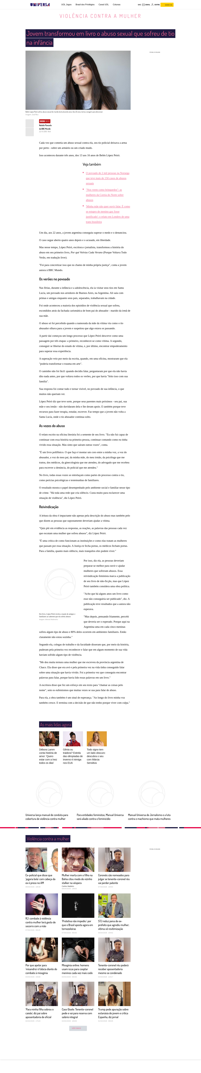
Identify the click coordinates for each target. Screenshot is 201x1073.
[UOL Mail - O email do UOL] (146, 4)
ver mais (78, 1047)
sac (139, 5)
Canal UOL (104, 4)
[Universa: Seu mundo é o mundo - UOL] (40, 4)
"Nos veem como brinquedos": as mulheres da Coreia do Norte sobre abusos (104, 194)
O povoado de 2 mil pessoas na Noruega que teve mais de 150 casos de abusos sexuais (107, 178)
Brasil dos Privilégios (85, 4)
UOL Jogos (66, 4)
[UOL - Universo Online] (52, 4)
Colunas (116, 4)
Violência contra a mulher (100, 16)
